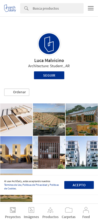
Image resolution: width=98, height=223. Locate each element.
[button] (16, 92)
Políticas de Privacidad (34, 185)
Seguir (49, 75)
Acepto (79, 185)
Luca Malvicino (49, 60)
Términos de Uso (12, 185)
